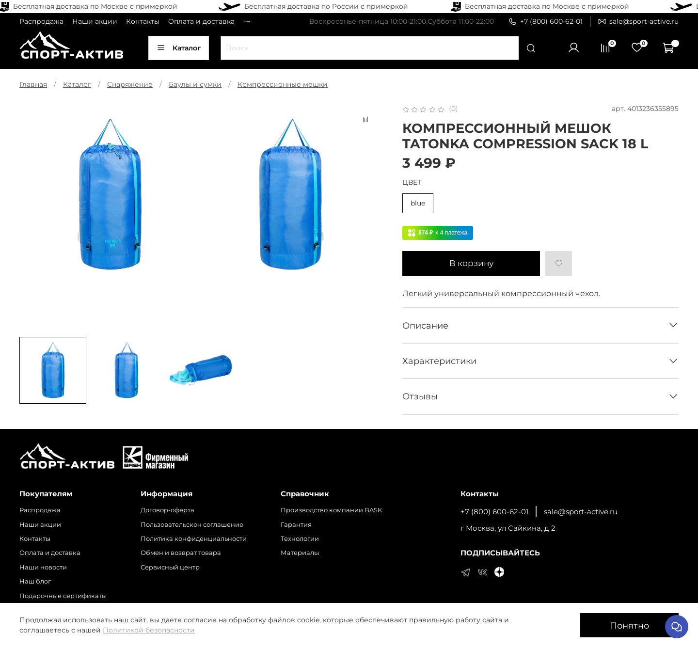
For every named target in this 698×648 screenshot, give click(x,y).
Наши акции (94, 21)
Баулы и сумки (195, 84)
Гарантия (296, 524)
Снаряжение (130, 84)
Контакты (142, 21)
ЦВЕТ (411, 182)
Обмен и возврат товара (181, 552)
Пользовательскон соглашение (192, 524)
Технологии (300, 538)
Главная (33, 84)
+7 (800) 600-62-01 (545, 21)
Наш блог (35, 581)
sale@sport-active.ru (638, 21)
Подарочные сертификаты (63, 596)
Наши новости (43, 567)
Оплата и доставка (201, 21)
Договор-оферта (167, 510)
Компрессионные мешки (283, 84)
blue (418, 203)
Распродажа (41, 21)
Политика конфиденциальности (194, 538)
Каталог (179, 48)
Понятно (629, 625)
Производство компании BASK (331, 510)
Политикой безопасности (149, 630)
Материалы (300, 552)
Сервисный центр (170, 567)
